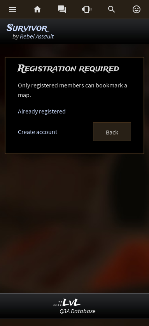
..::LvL (67, 303)
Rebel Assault (37, 36)
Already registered (42, 111)
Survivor (27, 28)
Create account (37, 132)
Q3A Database (78, 311)
